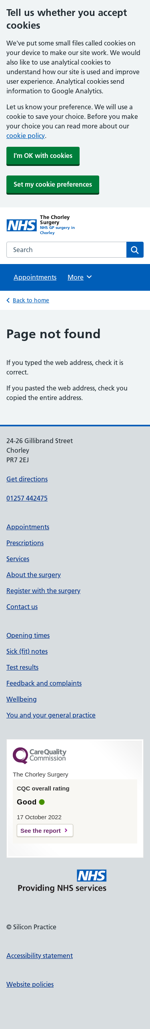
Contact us (22, 607)
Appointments (35, 277)
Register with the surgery (43, 591)
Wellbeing (21, 699)
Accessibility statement (39, 956)
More (80, 277)
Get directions (27, 479)
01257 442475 (27, 498)
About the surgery (33, 575)
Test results (22, 667)
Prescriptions (25, 543)
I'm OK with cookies (43, 156)
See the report (40, 830)
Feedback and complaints (44, 683)
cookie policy (25, 136)
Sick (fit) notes (27, 651)
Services (17, 559)
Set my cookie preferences (53, 184)
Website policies (30, 984)
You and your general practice (51, 715)
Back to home (31, 300)
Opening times (28, 635)
